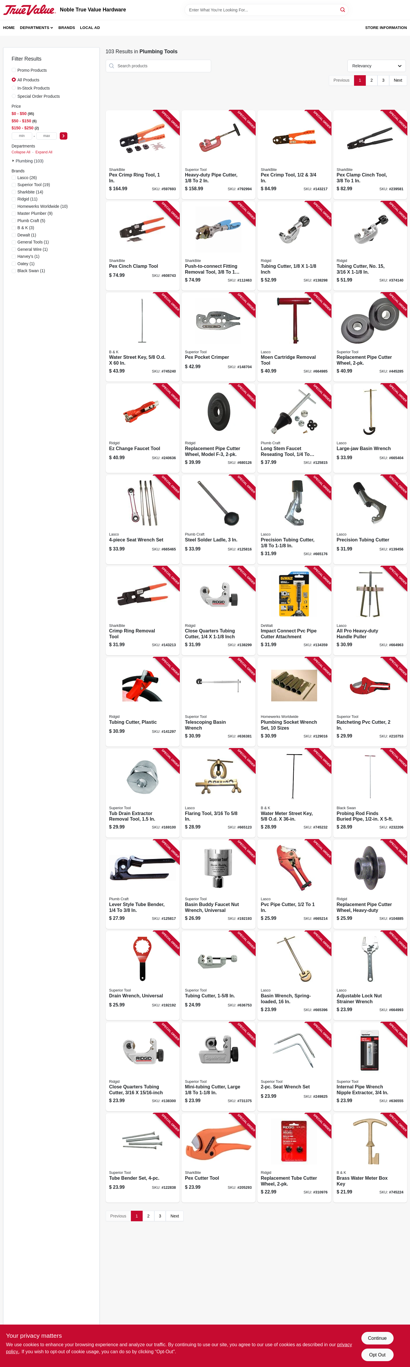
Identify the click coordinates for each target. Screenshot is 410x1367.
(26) (27, 177)
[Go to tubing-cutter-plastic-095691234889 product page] (143, 702)
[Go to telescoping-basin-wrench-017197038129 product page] (218, 702)
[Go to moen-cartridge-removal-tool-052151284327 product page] (294, 337)
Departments (34, 27)
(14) (30, 192)
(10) (43, 206)
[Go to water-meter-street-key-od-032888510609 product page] (294, 793)
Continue (377, 1338)
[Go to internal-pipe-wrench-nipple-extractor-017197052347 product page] (370, 1067)
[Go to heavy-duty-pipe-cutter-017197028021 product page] (218, 155)
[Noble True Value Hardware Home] (29, 10)
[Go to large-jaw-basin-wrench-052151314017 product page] (370, 428)
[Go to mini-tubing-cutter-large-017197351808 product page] (218, 1067)
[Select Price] (63, 136)
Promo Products (32, 70)
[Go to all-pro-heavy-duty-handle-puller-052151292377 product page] (370, 611)
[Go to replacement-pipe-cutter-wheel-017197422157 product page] (370, 337)
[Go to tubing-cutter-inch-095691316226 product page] (294, 246)
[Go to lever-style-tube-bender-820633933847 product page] (143, 884)
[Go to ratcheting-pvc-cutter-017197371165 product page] (370, 702)
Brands (67, 27)
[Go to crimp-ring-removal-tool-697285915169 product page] (143, 611)
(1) (27, 235)
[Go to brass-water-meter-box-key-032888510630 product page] (370, 1158)
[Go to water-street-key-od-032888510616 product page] (143, 337)
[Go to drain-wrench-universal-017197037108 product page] (143, 975)
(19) (34, 184)
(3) (26, 227)
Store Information (386, 27)
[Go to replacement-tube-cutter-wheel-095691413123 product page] (294, 1158)
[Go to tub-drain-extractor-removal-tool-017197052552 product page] (143, 793)
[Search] (343, 9)
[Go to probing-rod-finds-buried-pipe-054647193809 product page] (370, 793)
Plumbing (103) (30, 161)
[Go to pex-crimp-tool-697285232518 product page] (294, 155)
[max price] (46, 136)
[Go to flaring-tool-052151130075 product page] (218, 793)
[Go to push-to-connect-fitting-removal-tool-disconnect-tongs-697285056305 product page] (218, 246)
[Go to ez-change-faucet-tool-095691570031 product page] (143, 428)
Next (398, 80)
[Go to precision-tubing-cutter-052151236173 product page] (294, 519)
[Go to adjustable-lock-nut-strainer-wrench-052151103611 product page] (370, 975)
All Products (29, 79)
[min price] (22, 136)
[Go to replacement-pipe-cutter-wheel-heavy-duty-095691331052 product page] (370, 884)
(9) (35, 213)
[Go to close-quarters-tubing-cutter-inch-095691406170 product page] (218, 611)
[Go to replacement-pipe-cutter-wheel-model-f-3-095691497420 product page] (218, 428)
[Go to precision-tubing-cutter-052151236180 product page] (370, 519)
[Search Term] (266, 10)
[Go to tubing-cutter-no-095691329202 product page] (370, 246)
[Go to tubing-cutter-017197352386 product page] (218, 975)
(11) (28, 199)
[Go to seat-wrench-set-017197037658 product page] (294, 1067)
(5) (31, 220)
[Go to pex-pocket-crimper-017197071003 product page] (218, 337)
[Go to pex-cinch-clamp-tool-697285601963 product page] (143, 246)
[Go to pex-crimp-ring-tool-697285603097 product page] (143, 155)
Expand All (43, 152)
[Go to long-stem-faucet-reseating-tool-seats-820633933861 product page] (294, 428)
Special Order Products (39, 96)
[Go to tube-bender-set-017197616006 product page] (143, 1158)
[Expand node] (14, 160)
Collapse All (21, 152)
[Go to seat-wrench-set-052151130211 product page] (143, 519)
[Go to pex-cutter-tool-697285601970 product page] (218, 1158)
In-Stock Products (34, 88)
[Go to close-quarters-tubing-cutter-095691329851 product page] (143, 1067)
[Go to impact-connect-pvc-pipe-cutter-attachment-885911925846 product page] (294, 611)
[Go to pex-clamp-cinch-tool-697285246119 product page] (370, 155)
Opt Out (377, 1354)
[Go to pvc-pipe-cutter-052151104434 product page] (294, 884)
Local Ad (90, 27)
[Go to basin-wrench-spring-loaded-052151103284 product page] (294, 975)
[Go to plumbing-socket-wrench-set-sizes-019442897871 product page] (294, 702)
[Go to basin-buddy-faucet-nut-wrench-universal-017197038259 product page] (218, 884)
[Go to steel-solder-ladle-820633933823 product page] (218, 519)
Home (9, 27)
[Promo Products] (14, 70)
